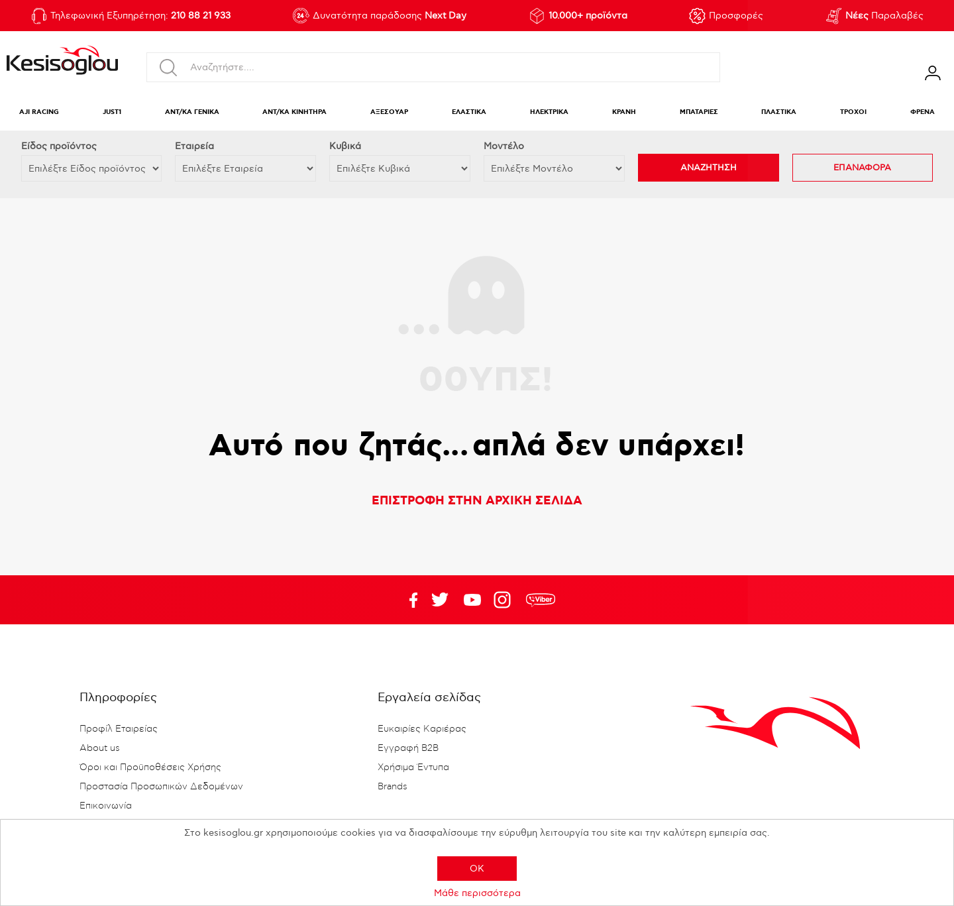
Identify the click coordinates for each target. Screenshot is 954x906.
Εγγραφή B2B (408, 748)
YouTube (440, 600)
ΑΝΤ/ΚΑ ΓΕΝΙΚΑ (192, 112)
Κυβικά (345, 146)
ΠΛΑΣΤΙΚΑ (778, 112)
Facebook (407, 600)
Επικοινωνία (106, 806)
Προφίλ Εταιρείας (119, 729)
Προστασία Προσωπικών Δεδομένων (161, 786)
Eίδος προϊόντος (59, 146)
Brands (392, 786)
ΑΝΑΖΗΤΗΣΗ (708, 167)
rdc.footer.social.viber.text (540, 600)
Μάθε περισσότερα (477, 893)
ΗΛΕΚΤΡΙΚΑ (549, 112)
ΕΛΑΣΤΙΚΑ (469, 112)
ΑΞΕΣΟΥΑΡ (389, 112)
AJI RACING (39, 112)
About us (100, 748)
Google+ (505, 600)
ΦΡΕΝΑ (922, 112)
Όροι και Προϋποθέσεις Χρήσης (150, 767)
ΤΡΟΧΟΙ (853, 112)
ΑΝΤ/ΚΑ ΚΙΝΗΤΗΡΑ (294, 112)
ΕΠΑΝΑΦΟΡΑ (862, 167)
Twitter (472, 600)
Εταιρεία (194, 146)
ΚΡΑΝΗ (624, 112)
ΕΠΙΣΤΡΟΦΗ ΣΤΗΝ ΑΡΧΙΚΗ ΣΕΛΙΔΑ (477, 501)
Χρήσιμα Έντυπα (413, 767)
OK (477, 868)
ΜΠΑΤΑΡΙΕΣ (699, 112)
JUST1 (112, 112)
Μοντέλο (504, 146)
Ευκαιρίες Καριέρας (422, 729)
